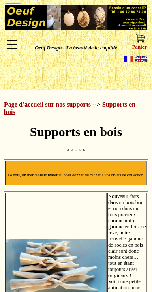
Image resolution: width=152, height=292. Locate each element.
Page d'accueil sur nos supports (47, 104)
